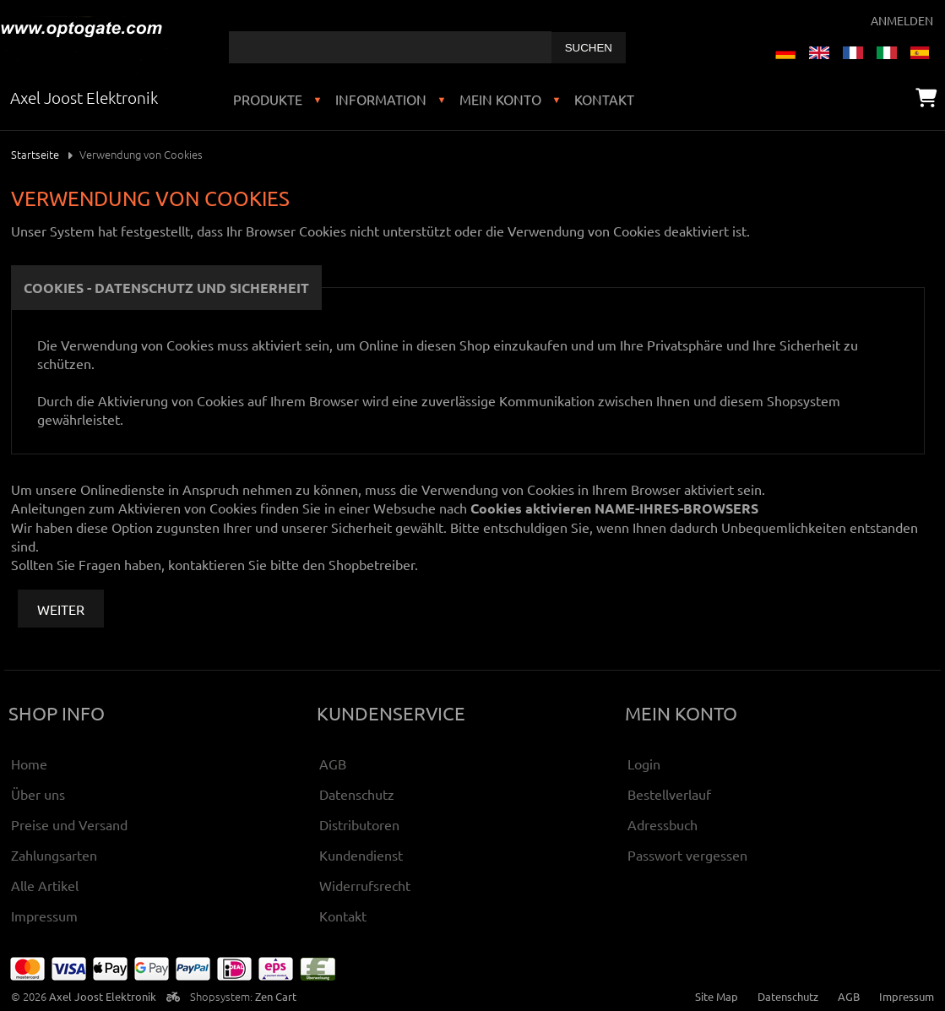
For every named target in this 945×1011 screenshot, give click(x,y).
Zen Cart (275, 996)
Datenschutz (356, 793)
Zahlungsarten (54, 854)
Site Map (716, 996)
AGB (332, 763)
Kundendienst (361, 854)
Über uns (38, 793)
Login (643, 763)
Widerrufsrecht (364, 885)
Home (29, 763)
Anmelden (902, 20)
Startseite (35, 154)
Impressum (44, 915)
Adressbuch (662, 824)
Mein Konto (500, 98)
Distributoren (359, 824)
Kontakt (604, 98)
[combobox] (390, 47)
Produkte (267, 98)
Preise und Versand (69, 824)
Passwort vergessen (687, 854)
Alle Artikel (45, 885)
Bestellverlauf (669, 793)
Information (380, 98)
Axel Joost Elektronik (102, 996)
